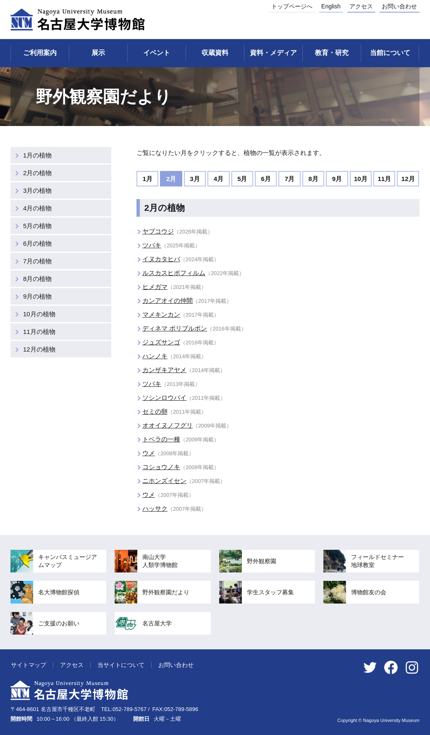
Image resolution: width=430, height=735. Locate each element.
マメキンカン (161, 314)
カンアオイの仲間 (167, 300)
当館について (390, 52)
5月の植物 (37, 225)
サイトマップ (28, 665)
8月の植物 (37, 278)
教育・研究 (332, 52)
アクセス (361, 6)
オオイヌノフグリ (167, 425)
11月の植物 (39, 331)
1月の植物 (37, 155)
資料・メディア (273, 52)
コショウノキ (161, 466)
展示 (98, 52)
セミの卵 (155, 411)
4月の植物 (37, 208)
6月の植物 (37, 243)
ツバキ (151, 245)
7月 (289, 178)
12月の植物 (39, 349)
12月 (408, 178)
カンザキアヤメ (164, 369)
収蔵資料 (215, 52)
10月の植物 (39, 314)
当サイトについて (120, 665)
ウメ (148, 453)
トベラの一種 (161, 439)
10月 (360, 178)
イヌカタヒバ (161, 258)
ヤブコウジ (158, 231)
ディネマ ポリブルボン (174, 328)
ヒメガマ (155, 286)
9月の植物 (37, 296)
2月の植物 (37, 172)
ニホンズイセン (164, 480)
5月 (242, 178)
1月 (147, 178)
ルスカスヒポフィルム (173, 272)
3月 (194, 178)
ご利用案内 (40, 52)
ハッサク (155, 508)
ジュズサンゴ (161, 342)
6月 (266, 178)
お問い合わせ (399, 6)
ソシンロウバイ (164, 397)
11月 (384, 178)
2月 (171, 178)
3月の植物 (37, 190)
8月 (313, 178)
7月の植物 (37, 261)
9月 (337, 178)
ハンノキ (155, 356)
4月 (218, 178)
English (331, 6)
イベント (156, 52)
